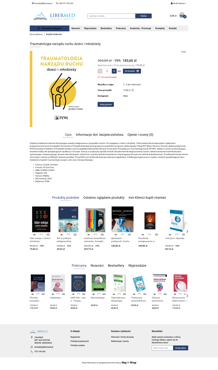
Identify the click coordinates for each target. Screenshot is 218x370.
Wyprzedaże (90, 28)
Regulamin (75, 337)
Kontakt (173, 28)
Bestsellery (106, 28)
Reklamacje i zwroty (120, 341)
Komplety (160, 28)
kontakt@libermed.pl (43, 347)
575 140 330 (39, 351)
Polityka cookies (77, 345)
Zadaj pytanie (106, 104)
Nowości (75, 28)
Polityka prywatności (79, 341)
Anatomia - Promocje (140, 28)
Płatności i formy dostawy (122, 337)
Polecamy (121, 28)
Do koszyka (132, 71)
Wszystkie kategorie (50, 28)
